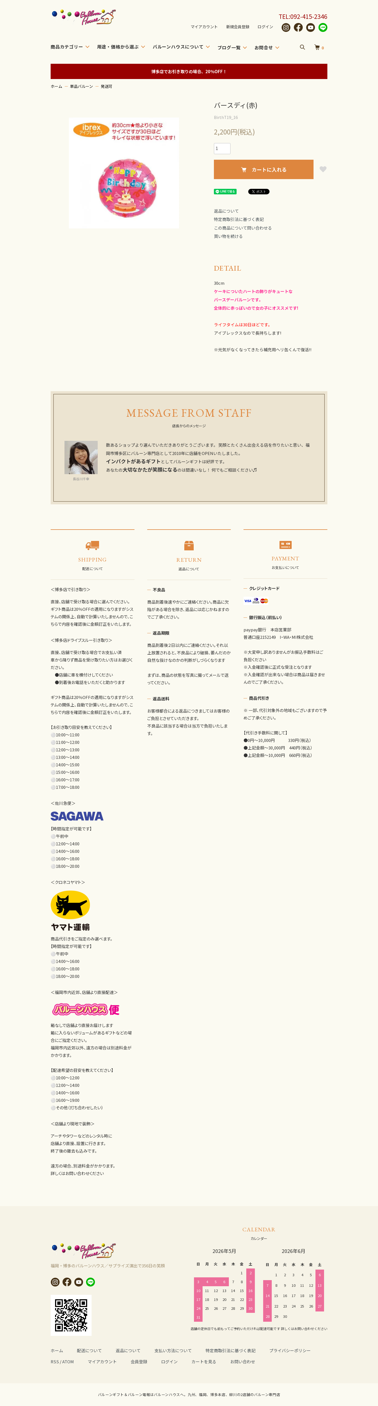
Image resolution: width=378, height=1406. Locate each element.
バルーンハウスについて (178, 46)
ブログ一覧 (229, 47)
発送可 (106, 86)
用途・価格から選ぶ (118, 46)
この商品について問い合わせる (243, 228)
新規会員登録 (235, 26)
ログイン (265, 26)
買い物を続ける (228, 236)
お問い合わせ (242, 1361)
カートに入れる (264, 169)
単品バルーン (81, 86)
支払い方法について (173, 1350)
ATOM (68, 1361)
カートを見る (203, 1361)
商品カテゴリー (67, 46)
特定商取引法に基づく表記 (239, 219)
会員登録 (139, 1361)
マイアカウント (200, 26)
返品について (226, 211)
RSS (55, 1361)
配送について (89, 1350)
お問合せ (264, 47)
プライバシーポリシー (290, 1350)
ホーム (56, 86)
